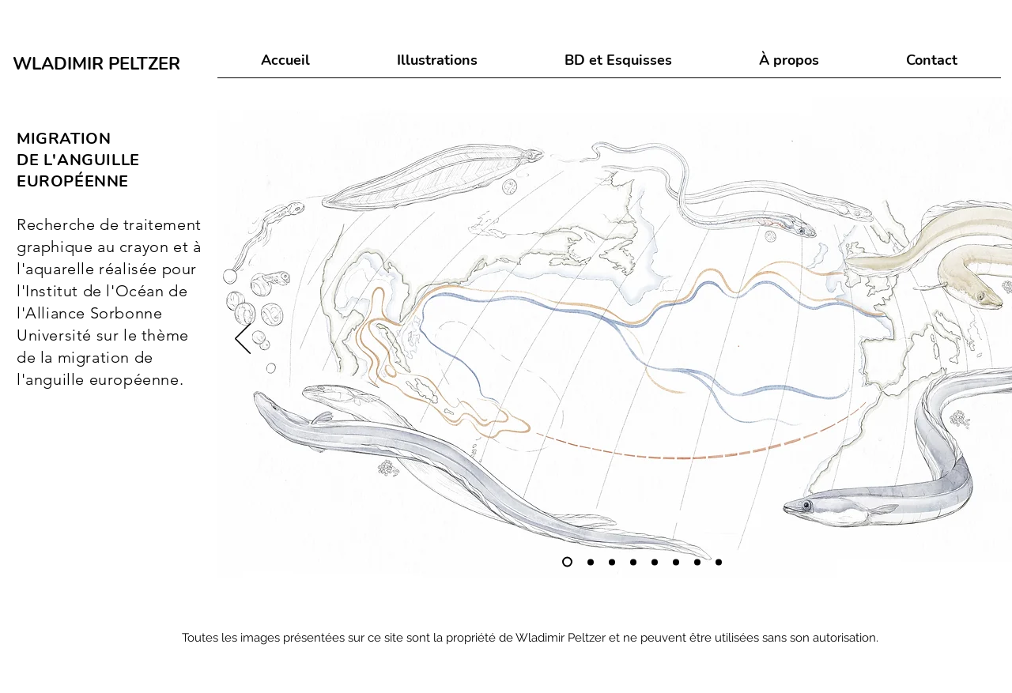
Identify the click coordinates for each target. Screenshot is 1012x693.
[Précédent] (243, 339)
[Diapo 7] (697, 562)
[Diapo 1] (567, 562)
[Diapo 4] (633, 562)
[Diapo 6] (676, 562)
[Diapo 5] (654, 562)
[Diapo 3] (612, 562)
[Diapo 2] (590, 562)
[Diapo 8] (719, 562)
